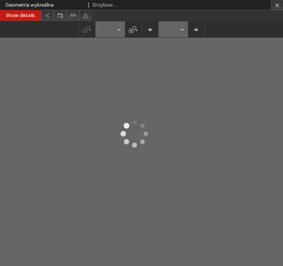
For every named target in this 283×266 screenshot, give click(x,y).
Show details (20, 15)
